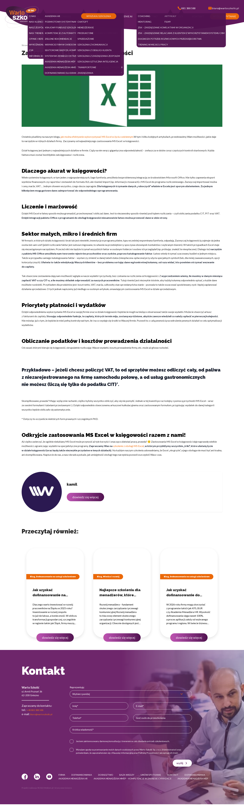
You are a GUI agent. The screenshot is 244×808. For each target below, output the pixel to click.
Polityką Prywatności (153, 753)
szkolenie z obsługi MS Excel (128, 445)
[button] (35, 16)
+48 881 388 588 (37, 710)
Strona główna (29, 45)
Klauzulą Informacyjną (127, 753)
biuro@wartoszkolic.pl (43, 714)
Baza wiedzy (45, 45)
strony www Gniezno (63, 791)
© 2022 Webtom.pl (45, 791)
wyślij (183, 763)
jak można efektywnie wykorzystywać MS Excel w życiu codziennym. (97, 136)
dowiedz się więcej (85, 497)
